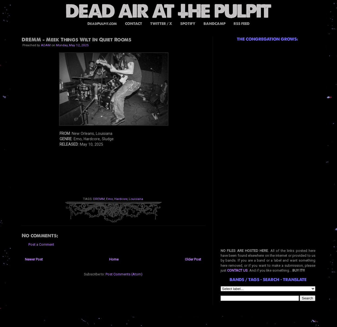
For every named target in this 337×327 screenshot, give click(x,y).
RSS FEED (242, 23)
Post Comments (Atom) (124, 274)
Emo (109, 199)
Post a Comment (41, 244)
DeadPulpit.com (102, 23)
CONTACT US (237, 270)
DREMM (99, 199)
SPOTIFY (187, 23)
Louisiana (136, 199)
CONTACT (133, 23)
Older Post (193, 259)
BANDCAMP (214, 23)
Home (114, 259)
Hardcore (120, 199)
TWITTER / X (161, 23)
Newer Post (34, 259)
